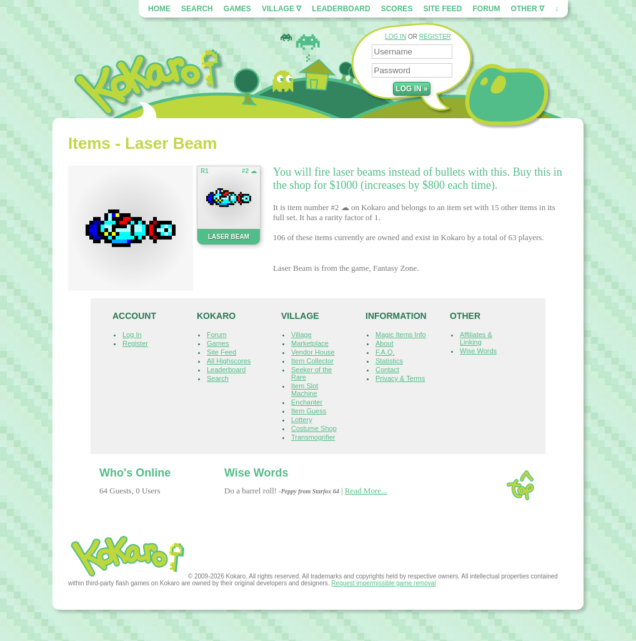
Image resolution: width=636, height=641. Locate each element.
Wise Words (478, 351)
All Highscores (229, 361)
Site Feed (442, 8)
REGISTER (435, 36)
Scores (397, 8)
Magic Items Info (400, 334)
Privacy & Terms (400, 378)
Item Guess (308, 411)
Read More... (366, 490)
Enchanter (306, 402)
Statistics (389, 361)
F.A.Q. (385, 352)
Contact (387, 369)
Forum (486, 8)
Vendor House (313, 352)
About (384, 343)
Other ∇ (527, 8)
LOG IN (395, 36)
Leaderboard (341, 8)
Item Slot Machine (304, 389)
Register (135, 343)
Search (197, 8)
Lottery (301, 419)
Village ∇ (281, 8)
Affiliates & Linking (476, 338)
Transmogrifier (313, 437)
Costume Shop (314, 428)
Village (301, 334)
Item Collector (312, 361)
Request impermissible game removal (383, 583)
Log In (132, 334)
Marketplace (310, 343)
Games (237, 8)
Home (159, 8)
